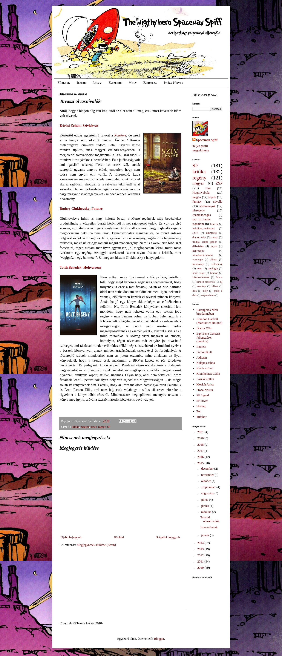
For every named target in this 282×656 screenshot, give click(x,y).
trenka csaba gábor (204, 241)
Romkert (120, 135)
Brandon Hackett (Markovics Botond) (209, 321)
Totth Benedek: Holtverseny (81, 267)
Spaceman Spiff (206, 140)
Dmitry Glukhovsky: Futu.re (81, 209)
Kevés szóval (204, 368)
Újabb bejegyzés (71, 537)
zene (199, 268)
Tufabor (201, 417)
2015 (200, 463)
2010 (200, 567)
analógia (213, 268)
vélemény (216, 263)
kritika (75, 426)
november (208, 475)
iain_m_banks (201, 219)
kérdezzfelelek (200, 277)
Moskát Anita (205, 384)
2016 (200, 457)
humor (214, 272)
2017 (200, 451)
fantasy (197, 201)
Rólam (97, 83)
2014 (200, 543)
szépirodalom (208, 295)
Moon (219, 277)
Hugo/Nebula (201, 192)
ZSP (219, 183)
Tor (198, 411)
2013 (200, 549)
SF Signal (202, 395)
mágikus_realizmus (203, 228)
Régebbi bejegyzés (168, 537)
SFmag (200, 406)
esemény (201, 286)
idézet (215, 286)
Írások (81, 83)
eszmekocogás (201, 215)
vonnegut (197, 259)
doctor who (199, 237)
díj (221, 281)
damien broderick (205, 281)
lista (194, 290)
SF (108, 426)
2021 (200, 432)
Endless (201, 346)
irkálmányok (207, 206)
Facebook (115, 83)
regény (102, 426)
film (208, 188)
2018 (200, 444)
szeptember (209, 487)
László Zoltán (205, 379)
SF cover (202, 400)
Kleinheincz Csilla (208, 373)
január (205, 535)
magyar (85, 426)
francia (214, 223)
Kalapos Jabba (205, 363)
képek (212, 197)
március (206, 512)
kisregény (198, 210)
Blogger (159, 638)
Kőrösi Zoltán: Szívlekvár (79, 125)
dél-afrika (197, 246)
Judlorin (201, 357)
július (205, 499)
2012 (200, 555)
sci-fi (195, 232)
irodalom (198, 224)
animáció (211, 232)
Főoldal (63, 83)
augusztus (207, 493)
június (205, 506)
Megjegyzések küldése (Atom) (96, 545)
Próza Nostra (173, 83)
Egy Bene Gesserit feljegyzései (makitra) (208, 337)
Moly (132, 83)
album (213, 259)
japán (214, 246)
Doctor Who (204, 328)
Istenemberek (208, 527)
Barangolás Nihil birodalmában (207, 311)
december (207, 468)
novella (217, 201)
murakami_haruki (202, 254)
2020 (200, 438)
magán (196, 197)
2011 (200, 561)
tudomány (198, 263)
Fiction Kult (204, 352)
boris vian (198, 272)
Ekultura (150, 83)
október (206, 481)
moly (205, 290)
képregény (198, 250)
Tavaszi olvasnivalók (209, 519)
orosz (94, 426)
